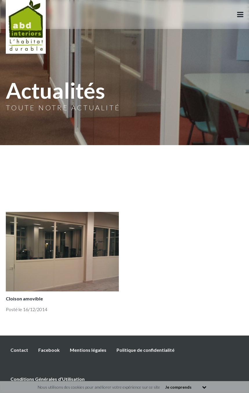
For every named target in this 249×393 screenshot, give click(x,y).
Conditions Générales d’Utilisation (47, 379)
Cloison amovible (24, 298)
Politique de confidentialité (146, 350)
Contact (19, 350)
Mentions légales (88, 350)
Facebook (49, 350)
